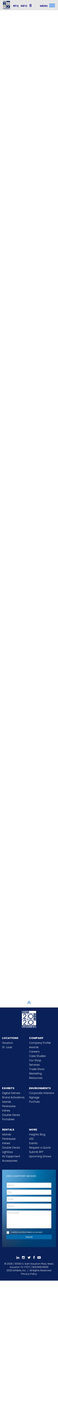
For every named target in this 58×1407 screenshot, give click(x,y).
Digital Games (11, 1093)
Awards (34, 1047)
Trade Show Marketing (36, 1071)
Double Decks (11, 1115)
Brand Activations (13, 1097)
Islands (6, 1102)
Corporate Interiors (41, 1093)
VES (31, 1139)
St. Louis (7, 1047)
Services (34, 1065)
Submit (29, 1237)
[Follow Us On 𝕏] (29, 1257)
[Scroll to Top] (29, 1002)
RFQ (16, 6)
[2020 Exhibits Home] (29, 1018)
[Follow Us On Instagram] (23, 1257)
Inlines (6, 1110)
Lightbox (7, 1152)
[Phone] (29, 1206)
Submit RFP (36, 1152)
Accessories (9, 1161)
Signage (34, 1097)
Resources (35, 1078)
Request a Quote (40, 1147)
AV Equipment (11, 1156)
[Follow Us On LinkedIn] (17, 1257)
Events (33, 1143)
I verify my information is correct (26, 1232)
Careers (34, 1051)
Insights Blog (37, 1134)
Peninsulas (9, 1106)
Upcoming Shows (40, 1156)
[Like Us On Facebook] (34, 1257)
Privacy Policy (29, 1274)
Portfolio (34, 1102)
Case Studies (37, 1056)
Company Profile (40, 1043)
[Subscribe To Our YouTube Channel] (39, 1257)
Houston (7, 1043)
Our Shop (35, 1060)
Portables (8, 1119)
